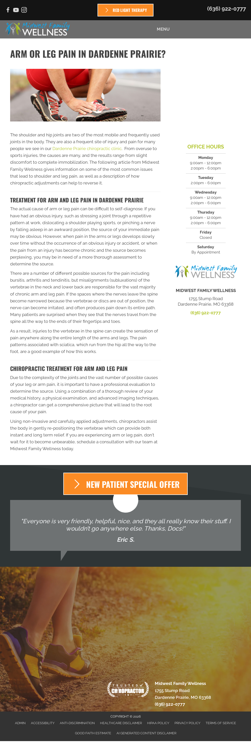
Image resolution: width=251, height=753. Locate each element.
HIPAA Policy (158, 723)
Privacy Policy (187, 723)
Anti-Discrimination (77, 723)
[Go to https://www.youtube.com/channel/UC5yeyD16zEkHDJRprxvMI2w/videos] (16, 10)
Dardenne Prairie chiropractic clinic (87, 148)
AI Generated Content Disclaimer (146, 733)
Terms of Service (221, 723)
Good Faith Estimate (93, 733)
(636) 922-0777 (226, 8)
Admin (20, 723)
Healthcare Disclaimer (121, 723)
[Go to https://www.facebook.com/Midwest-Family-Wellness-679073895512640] (8, 10)
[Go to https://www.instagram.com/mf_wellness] (24, 10)
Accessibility (42, 723)
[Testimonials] (125, 525)
